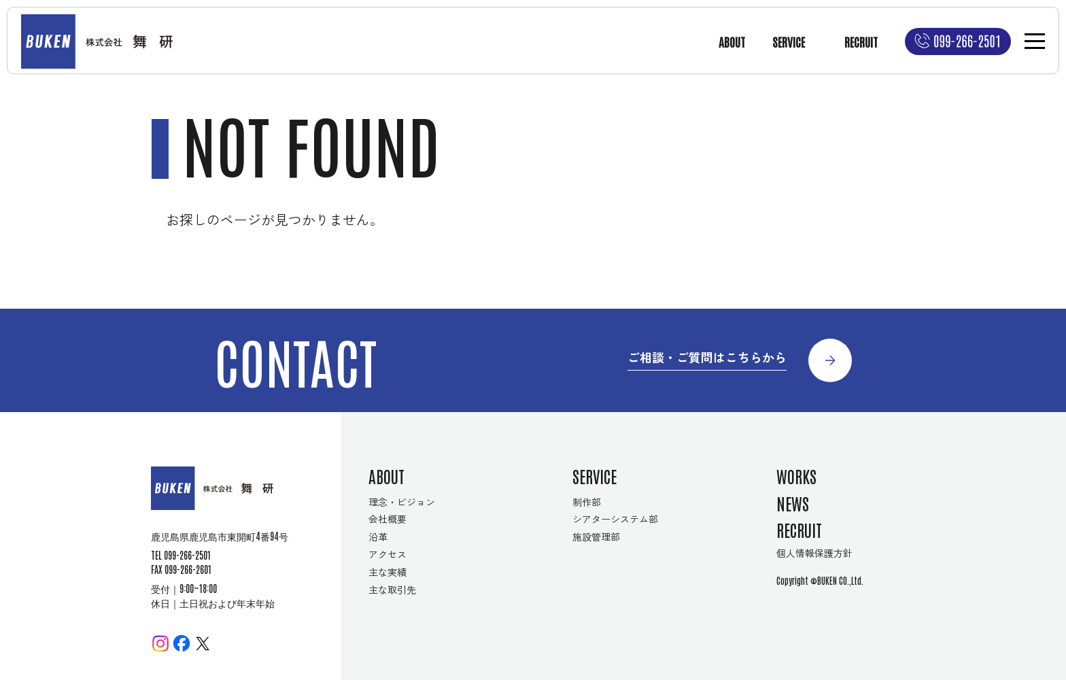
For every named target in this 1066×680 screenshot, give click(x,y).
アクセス (387, 554)
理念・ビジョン (401, 502)
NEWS (792, 502)
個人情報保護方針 (814, 553)
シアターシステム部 (615, 519)
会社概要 (387, 519)
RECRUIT (861, 41)
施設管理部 (596, 536)
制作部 (586, 502)
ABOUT (732, 41)
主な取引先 (392, 589)
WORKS (796, 475)
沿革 (378, 536)
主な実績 (387, 572)
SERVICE (788, 41)
